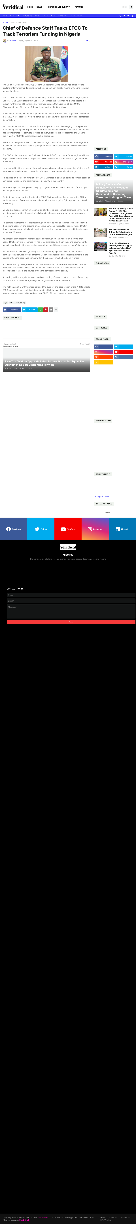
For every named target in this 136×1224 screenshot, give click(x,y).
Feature (79, 7)
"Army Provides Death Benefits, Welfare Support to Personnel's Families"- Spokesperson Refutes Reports (120, 248)
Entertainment (63, 16)
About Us (113, 1217)
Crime (37, 16)
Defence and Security (24, 16)
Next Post (84, 344)
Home (30, 7)
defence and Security (19, 23)
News (39, 7)
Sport (73, 16)
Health (52, 16)
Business (44, 16)
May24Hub (24, 1220)
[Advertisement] (115, 38)
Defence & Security (58, 7)
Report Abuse (103, 496)
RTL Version (105, 1220)
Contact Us (125, 1217)
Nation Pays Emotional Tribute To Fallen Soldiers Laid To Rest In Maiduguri (120, 231)
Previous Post (10, 344)
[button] (124, 7)
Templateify (43, 1217)
